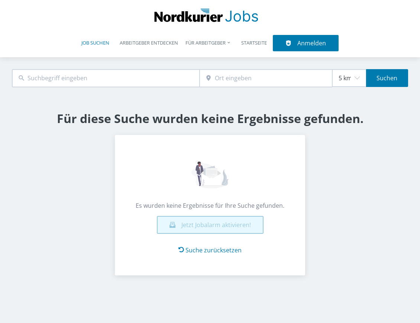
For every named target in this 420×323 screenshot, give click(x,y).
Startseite (254, 42)
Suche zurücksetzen (210, 250)
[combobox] (106, 78)
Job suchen (95, 42)
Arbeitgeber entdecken (149, 42)
